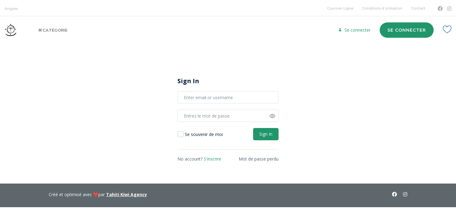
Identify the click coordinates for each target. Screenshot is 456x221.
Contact (418, 8)
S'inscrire (212, 159)
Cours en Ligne (340, 8)
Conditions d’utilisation (382, 8)
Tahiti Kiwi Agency (126, 194)
